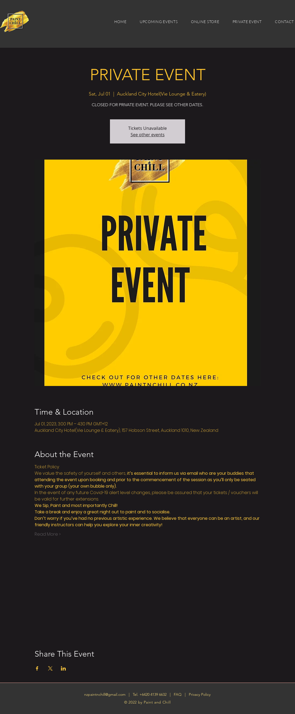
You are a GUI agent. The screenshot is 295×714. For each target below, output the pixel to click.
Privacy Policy (200, 694)
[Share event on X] (50, 668)
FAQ (178, 694)
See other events (148, 135)
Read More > (48, 534)
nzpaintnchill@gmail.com (105, 694)
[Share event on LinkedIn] (63, 668)
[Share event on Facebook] (37, 668)
